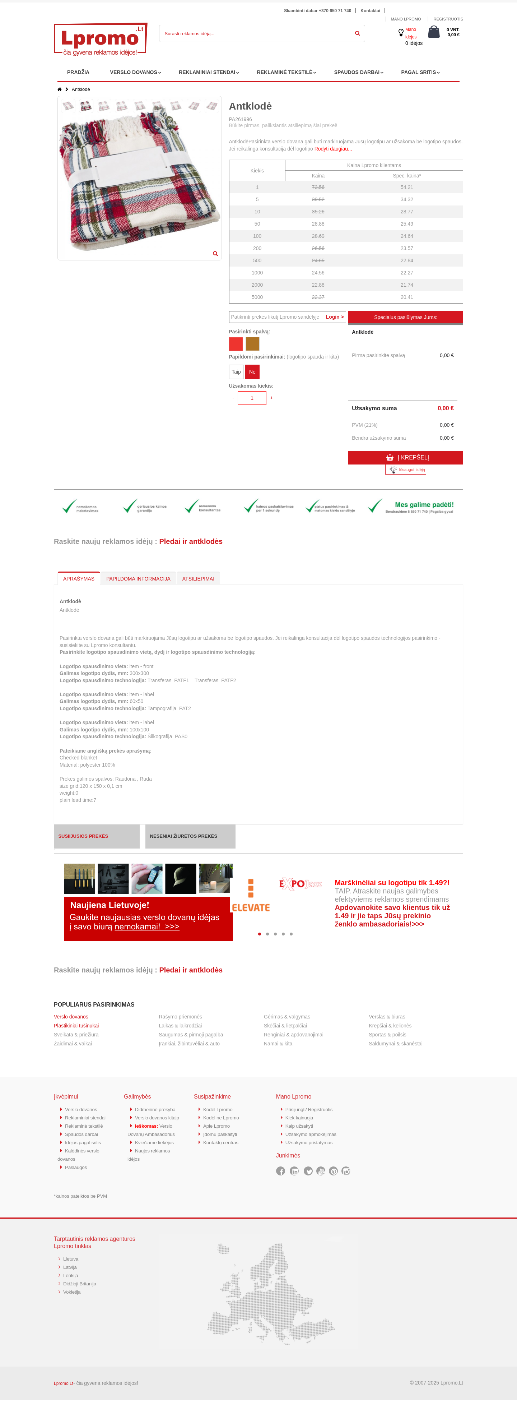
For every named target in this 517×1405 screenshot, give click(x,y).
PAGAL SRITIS (418, 72)
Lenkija (71, 1279)
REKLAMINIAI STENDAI (207, 72)
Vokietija (72, 1295)
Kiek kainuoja (300, 1117)
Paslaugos (77, 1172)
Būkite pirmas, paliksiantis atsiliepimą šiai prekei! (283, 125)
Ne (252, 373)
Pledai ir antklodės (191, 541)
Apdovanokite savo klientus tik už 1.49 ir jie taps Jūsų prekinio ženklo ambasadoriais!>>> (392, 915)
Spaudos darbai (83, 1141)
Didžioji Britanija (81, 1287)
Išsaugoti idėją (406, 470)
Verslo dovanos (71, 1017)
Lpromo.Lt (63, 1388)
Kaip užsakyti (300, 1125)
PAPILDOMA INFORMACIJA (138, 579)
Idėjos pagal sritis (84, 1149)
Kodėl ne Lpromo (223, 1117)
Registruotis (448, 19)
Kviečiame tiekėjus (156, 1164)
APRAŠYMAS (78, 579)
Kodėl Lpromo (219, 1109)
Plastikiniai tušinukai (76, 1026)
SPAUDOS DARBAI (357, 72)
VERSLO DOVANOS (133, 72)
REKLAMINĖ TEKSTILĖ (285, 72)
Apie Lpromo (218, 1125)
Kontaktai (370, 10)
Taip (236, 373)
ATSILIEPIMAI (198, 579)
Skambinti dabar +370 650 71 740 (317, 10)
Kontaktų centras (222, 1141)
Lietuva (71, 1264)
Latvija (70, 1271)
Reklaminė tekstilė (86, 1133)
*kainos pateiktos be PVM (80, 1201)
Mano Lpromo (406, 19)
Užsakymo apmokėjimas (313, 1133)
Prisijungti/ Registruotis (311, 1109)
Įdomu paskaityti (222, 1133)
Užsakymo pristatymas (311, 1141)
